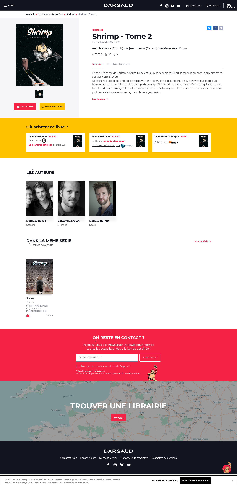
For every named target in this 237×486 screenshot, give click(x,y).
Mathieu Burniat (168, 48)
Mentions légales (108, 458)
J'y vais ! (119, 417)
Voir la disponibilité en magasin (113, 145)
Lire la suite (98, 99)
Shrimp (70, 14)
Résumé (97, 64)
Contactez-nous (68, 458)
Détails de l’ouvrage (118, 64)
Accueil (30, 14)
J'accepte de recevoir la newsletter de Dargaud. (105, 366)
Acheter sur (166, 142)
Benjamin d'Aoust (135, 48)
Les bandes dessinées (50, 14)
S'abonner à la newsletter (134, 458)
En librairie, (108, 141)
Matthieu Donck (101, 48)
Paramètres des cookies (164, 458)
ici (139, 373)
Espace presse (88, 458)
